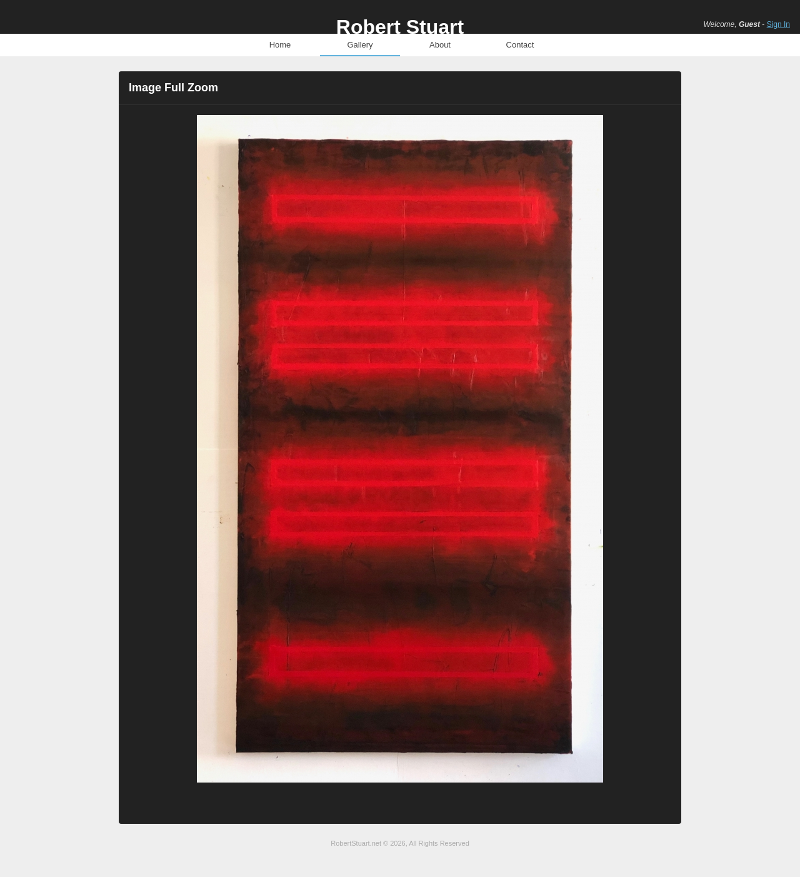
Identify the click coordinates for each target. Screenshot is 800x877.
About (440, 44)
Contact (520, 44)
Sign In (778, 24)
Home (280, 44)
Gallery (359, 44)
